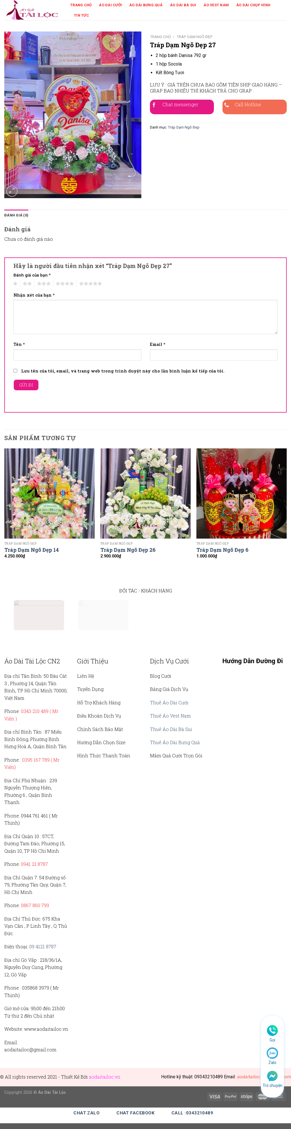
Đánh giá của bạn (32, 275)
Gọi (272, 1040)
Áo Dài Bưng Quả (146, 5)
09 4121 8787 (42, 946)
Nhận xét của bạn (34, 295)
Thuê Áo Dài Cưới (169, 703)
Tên (19, 344)
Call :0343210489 (192, 1113)
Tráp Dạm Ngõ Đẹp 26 (128, 550)
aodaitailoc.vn (104, 1077)
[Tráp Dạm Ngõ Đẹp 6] (241, 493)
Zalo (272, 1062)
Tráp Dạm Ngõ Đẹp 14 (31, 550)
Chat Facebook (135, 1113)
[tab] (16, 215)
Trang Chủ (80, 5)
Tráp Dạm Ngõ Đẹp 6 (222, 550)
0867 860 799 (35, 905)
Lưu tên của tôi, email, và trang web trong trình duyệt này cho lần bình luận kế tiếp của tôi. (122, 371)
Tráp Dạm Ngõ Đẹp (195, 36)
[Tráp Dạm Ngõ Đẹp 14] (49, 493)
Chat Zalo (86, 1113)
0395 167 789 (36, 760)
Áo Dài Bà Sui (183, 5)
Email (157, 344)
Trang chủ (160, 36)
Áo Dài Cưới (110, 5)
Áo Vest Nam (216, 5)
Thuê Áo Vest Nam (170, 716)
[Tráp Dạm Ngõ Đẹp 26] (145, 493)
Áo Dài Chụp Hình (253, 5)
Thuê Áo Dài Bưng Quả (175, 742)
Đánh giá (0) (16, 215)
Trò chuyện (272, 1085)
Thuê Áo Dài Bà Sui (171, 729)
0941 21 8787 (34, 864)
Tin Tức (81, 15)
